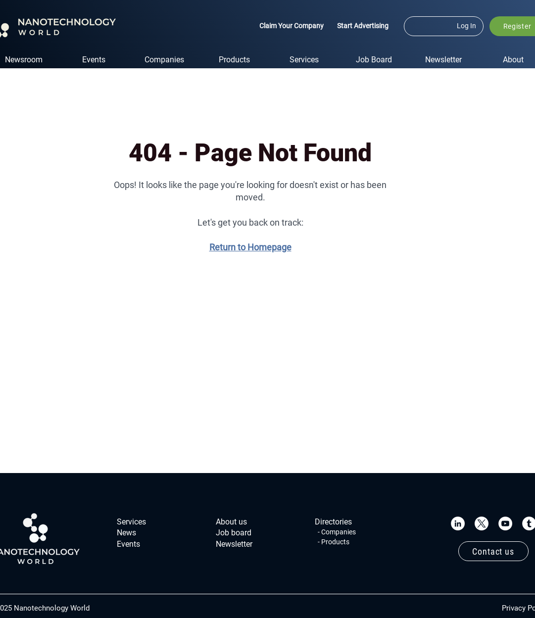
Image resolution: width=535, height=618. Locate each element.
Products (335, 542)
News (126, 532)
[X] (481, 523)
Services (131, 521)
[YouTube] (505, 523)
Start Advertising (363, 26)
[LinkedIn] (458, 523)
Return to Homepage (250, 247)
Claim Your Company (291, 26)
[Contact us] (493, 551)
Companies (338, 532)
